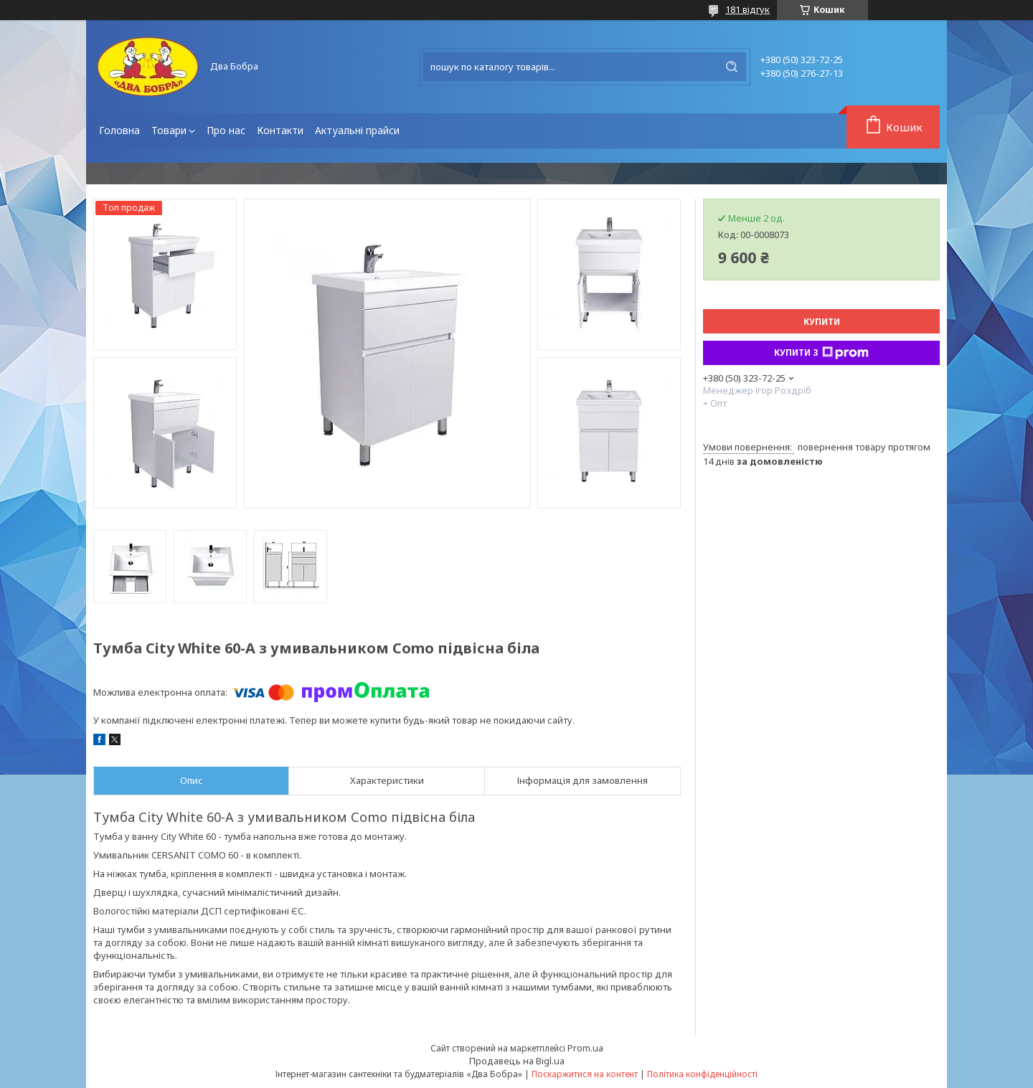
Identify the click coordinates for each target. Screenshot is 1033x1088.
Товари (169, 130)
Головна (119, 130)
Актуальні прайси (357, 130)
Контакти (280, 130)
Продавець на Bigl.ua (517, 1060)
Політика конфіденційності (702, 1074)
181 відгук (747, 9)
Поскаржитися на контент (585, 1074)
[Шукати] (731, 66)
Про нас (226, 130)
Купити (821, 322)
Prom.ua (585, 1047)
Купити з (821, 352)
